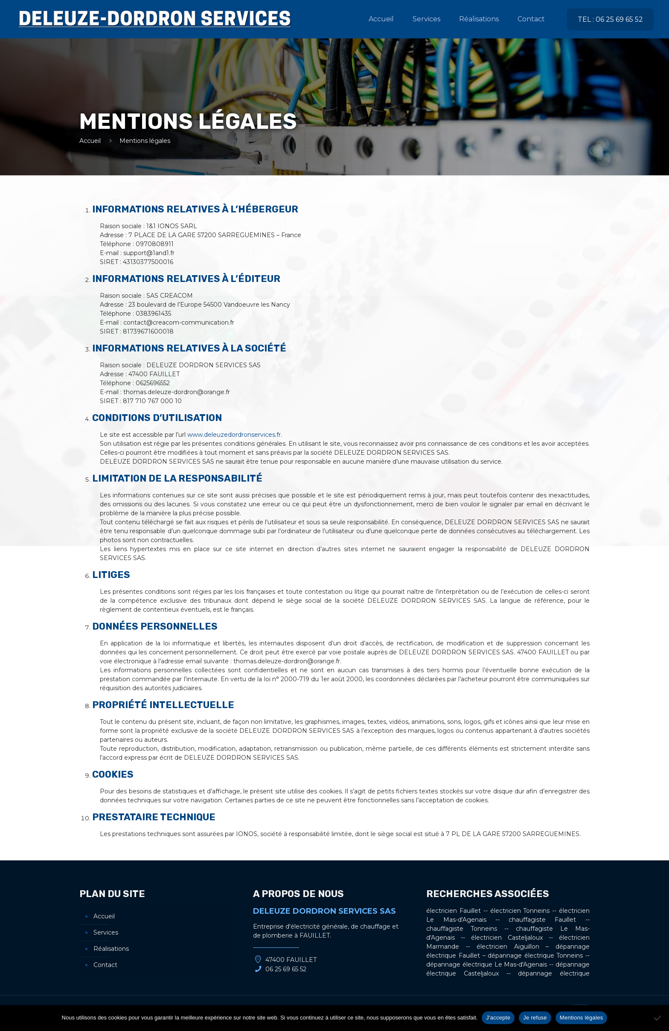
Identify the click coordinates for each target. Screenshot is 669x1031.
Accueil (90, 141)
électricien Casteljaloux (507, 937)
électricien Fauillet (453, 911)
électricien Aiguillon (508, 946)
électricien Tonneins (520, 911)
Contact (105, 965)
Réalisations (111, 949)
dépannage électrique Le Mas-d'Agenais (486, 964)
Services (105, 932)
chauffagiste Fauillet (542, 920)
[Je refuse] (658, 1018)
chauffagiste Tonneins (461, 928)
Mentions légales (581, 1017)
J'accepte (498, 1017)
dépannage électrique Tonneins (535, 955)
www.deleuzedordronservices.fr (234, 435)
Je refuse (535, 1017)
